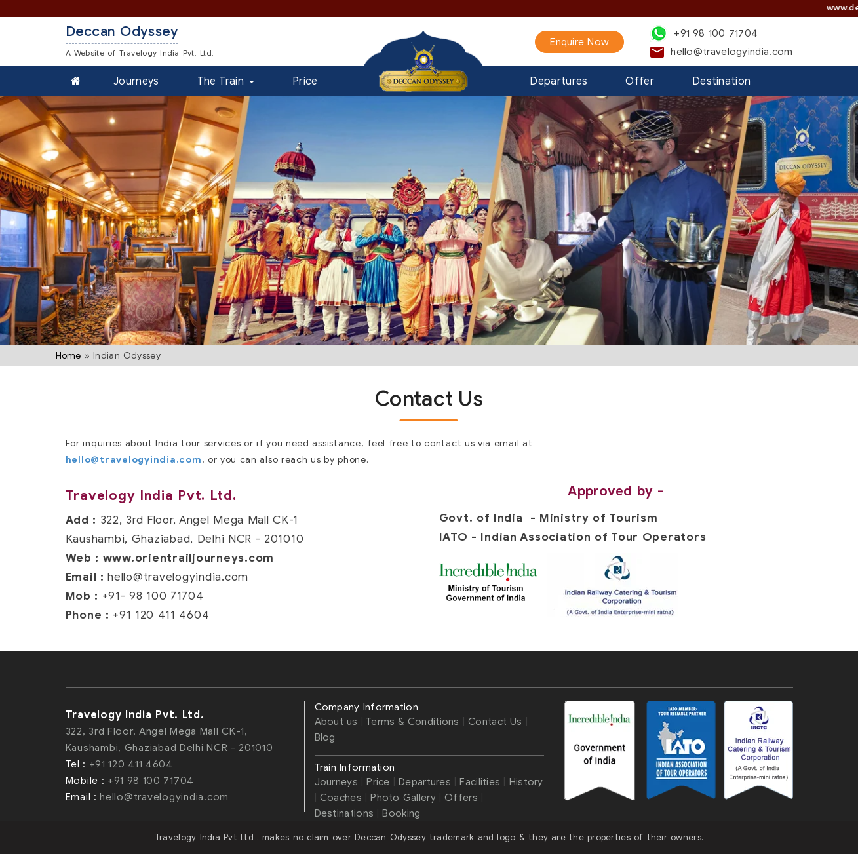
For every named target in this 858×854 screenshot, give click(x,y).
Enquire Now (579, 42)
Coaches (341, 798)
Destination (721, 81)
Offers (461, 798)
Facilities (479, 782)
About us (338, 722)
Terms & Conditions (412, 722)
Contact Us (497, 722)
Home (68, 355)
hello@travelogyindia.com (134, 459)
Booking (401, 813)
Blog (325, 737)
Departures (558, 81)
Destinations (344, 813)
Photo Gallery (404, 798)
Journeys (136, 81)
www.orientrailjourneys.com (189, 558)
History (526, 782)
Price (305, 81)
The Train (225, 81)
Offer (639, 81)
